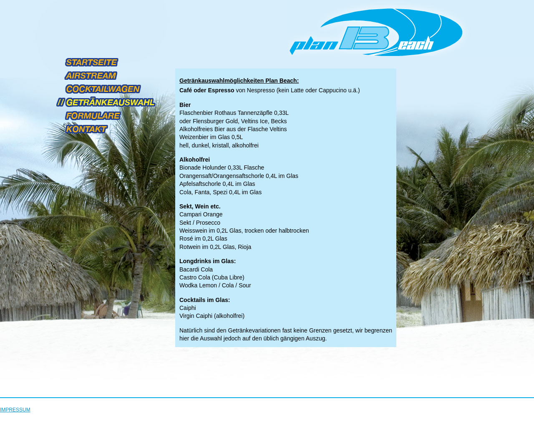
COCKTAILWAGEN (106, 89)
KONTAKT (106, 129)
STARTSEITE (106, 62)
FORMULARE (106, 116)
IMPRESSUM (15, 410)
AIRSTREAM (106, 76)
